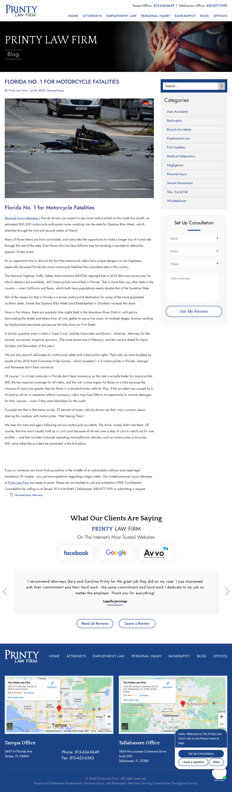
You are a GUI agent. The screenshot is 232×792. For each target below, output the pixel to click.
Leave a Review (137, 623)
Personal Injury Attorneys (29, 495)
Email (217, 251)
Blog (204, 15)
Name (217, 238)
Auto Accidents (177, 111)
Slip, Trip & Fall (177, 192)
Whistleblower (176, 200)
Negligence (175, 165)
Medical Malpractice (181, 156)
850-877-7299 (217, 5)
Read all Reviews (95, 623)
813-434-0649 (164, 5)
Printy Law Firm (18, 90)
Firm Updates (176, 147)
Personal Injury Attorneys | (22, 218)
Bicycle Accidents (179, 129)
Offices (220, 15)
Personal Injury (155, 15)
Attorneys (92, 15)
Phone (217, 264)
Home (73, 15)
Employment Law (121, 15)
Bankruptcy (185, 15)
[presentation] (5, 591)
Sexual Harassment (180, 183)
